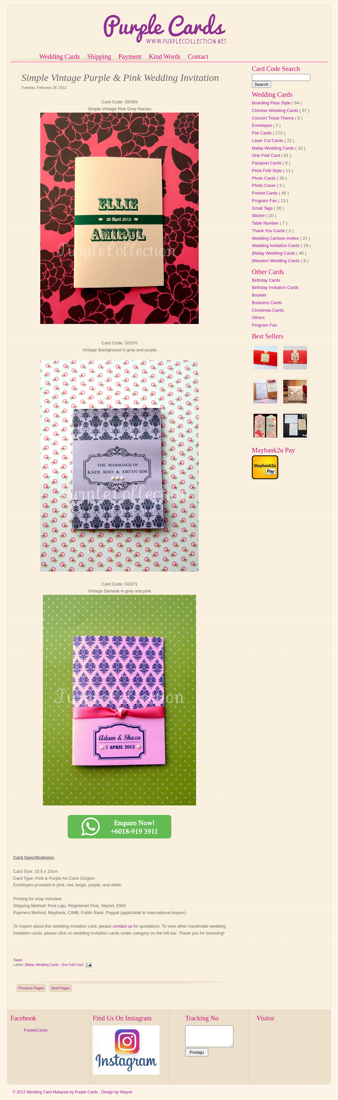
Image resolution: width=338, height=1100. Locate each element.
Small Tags (263, 208)
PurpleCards (36, 1030)
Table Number (266, 223)
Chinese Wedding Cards (275, 110)
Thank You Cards (269, 230)
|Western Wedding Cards (276, 260)
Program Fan (265, 200)
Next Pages (60, 988)
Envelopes (262, 125)
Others (258, 317)
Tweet (17, 960)
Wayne (126, 1092)
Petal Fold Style (267, 170)
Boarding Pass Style (272, 102)
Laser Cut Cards (268, 140)
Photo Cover (264, 185)
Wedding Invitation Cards (276, 245)
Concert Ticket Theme (273, 118)
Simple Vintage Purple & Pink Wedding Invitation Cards (120, 78)
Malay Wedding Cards (273, 148)
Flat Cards (262, 132)
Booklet (259, 295)
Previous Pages (31, 988)
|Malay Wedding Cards (42, 965)
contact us (122, 926)
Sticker (259, 215)
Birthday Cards (266, 280)
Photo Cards (264, 178)
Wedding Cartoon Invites (276, 238)
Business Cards (267, 302)
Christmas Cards (268, 310)
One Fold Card (72, 965)
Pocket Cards (265, 193)
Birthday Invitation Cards (275, 287)
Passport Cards (267, 162)
